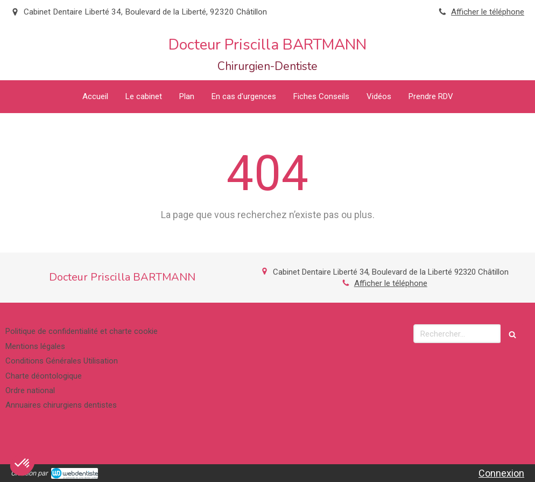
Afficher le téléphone (487, 12)
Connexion (501, 473)
